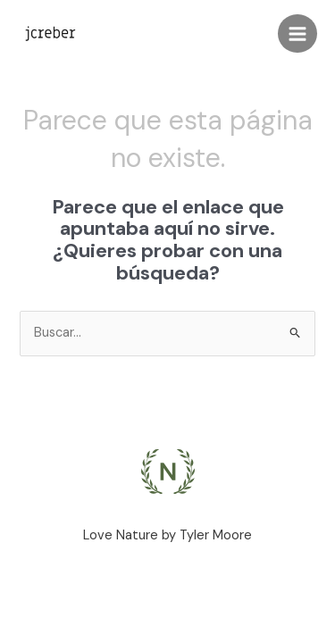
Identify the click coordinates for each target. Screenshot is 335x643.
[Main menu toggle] (297, 34)
